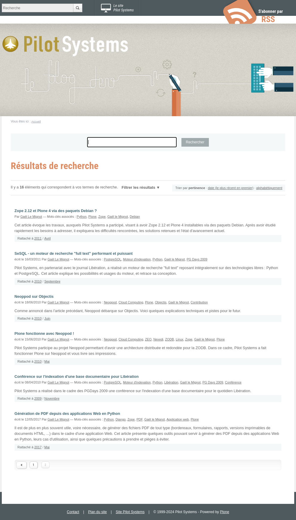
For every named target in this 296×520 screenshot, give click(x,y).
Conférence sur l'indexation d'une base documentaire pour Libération (77, 377)
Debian (135, 216)
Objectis (160, 302)
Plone (92, 216)
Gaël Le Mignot (31, 216)
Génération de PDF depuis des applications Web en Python (67, 414)
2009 (37, 398)
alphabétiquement (269, 188)
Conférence (233, 382)
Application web (177, 419)
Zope (101, 216)
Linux (180, 339)
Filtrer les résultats (138, 187)
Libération (171, 382)
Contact (73, 512)
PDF (139, 419)
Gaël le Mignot (117, 216)
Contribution (199, 302)
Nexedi (158, 339)
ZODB (169, 339)
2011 (37, 238)
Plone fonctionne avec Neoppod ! (44, 334)
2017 (37, 447)
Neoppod (110, 302)
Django (120, 419)
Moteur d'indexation (137, 259)
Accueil (36, 121)
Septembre (52, 281)
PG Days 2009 (196, 259)
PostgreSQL (112, 259)
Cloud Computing (130, 302)
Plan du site (97, 512)
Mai (47, 361)
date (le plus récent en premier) (230, 188)
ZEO (148, 339)
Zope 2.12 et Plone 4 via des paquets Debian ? (56, 211)
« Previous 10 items (21, 465)
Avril (47, 238)
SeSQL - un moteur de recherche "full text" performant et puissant (74, 253)
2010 (37, 281)
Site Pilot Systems (130, 512)
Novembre (52, 398)
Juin (47, 318)
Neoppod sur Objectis (34, 296)
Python (82, 216)
